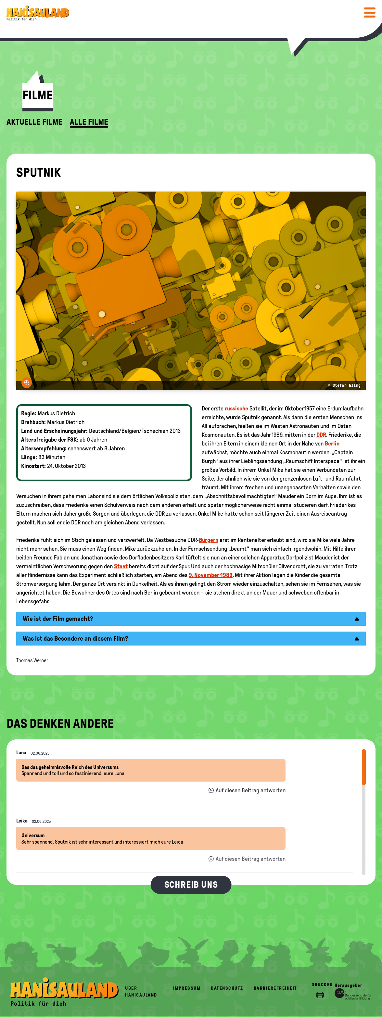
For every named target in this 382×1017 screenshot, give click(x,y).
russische (236, 408)
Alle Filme (89, 122)
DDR (321, 435)
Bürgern (208, 540)
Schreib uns (191, 885)
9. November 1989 (211, 575)
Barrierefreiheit (275, 988)
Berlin (332, 443)
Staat (121, 566)
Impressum (187, 988)
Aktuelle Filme (34, 122)
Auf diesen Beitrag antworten (251, 790)
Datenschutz (227, 988)
